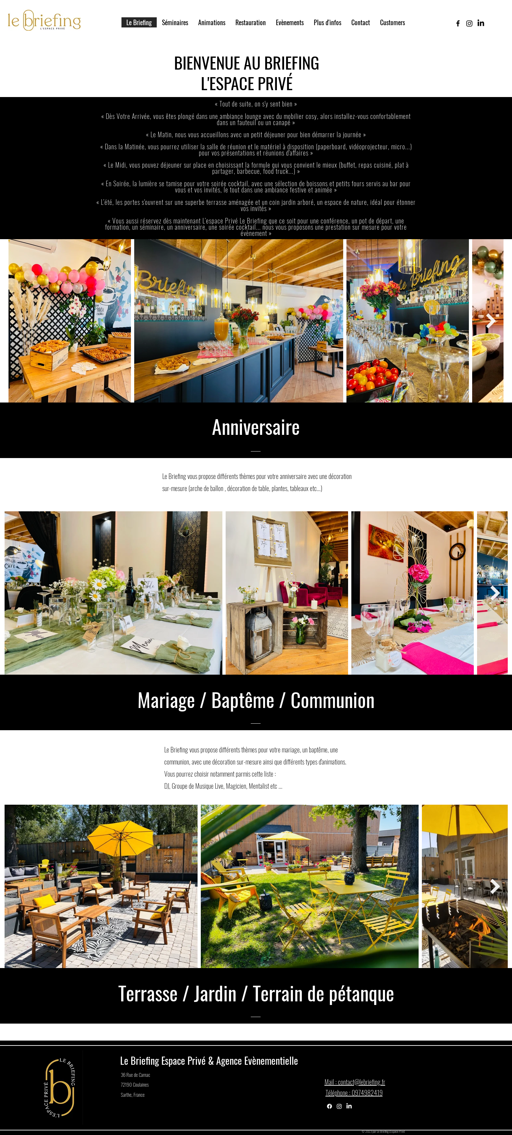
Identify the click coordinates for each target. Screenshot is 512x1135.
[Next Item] (491, 320)
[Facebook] (329, 1106)
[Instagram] (339, 1106)
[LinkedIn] (349, 1106)
